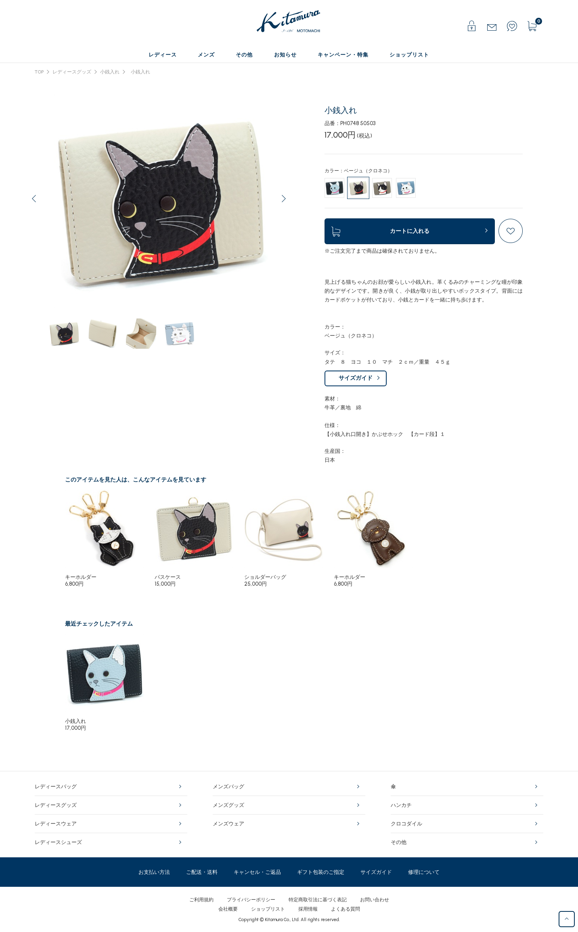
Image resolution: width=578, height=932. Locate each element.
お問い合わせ (374, 900)
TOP (39, 71)
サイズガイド (356, 378)
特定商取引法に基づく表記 (318, 900)
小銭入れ (109, 71)
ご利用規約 (201, 900)
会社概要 (228, 909)
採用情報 (308, 909)
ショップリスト (268, 909)
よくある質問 (345, 909)
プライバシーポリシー (251, 900)
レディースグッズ (71, 71)
